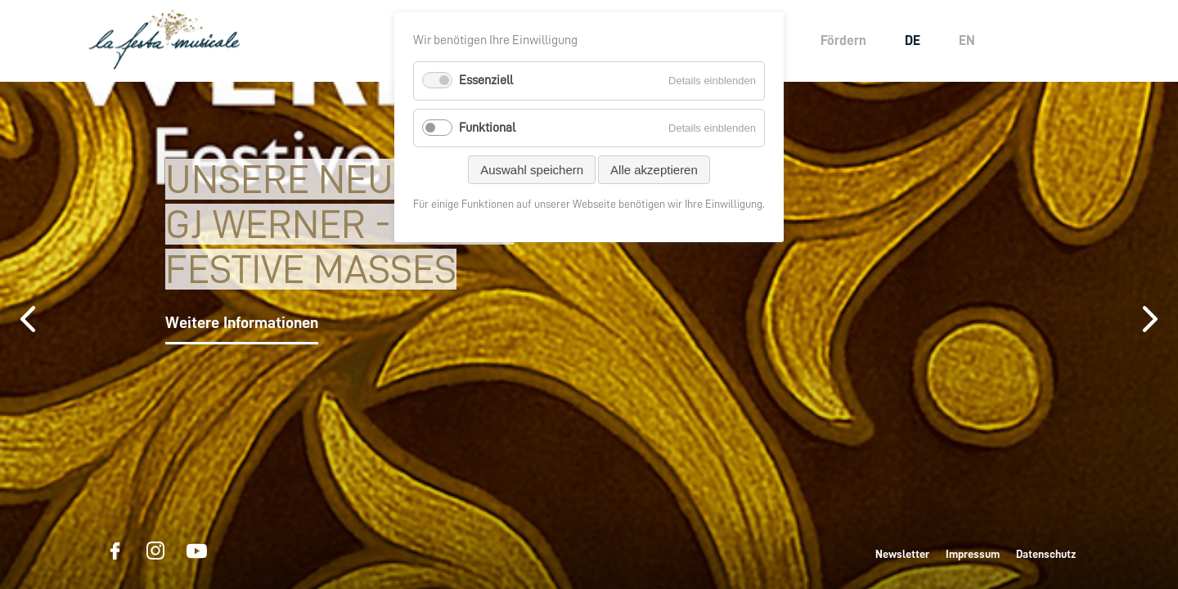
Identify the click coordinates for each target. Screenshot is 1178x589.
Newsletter (902, 554)
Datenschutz (1046, 554)
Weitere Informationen (241, 322)
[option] (589, 335)
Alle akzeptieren (654, 170)
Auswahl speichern (531, 170)
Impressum (973, 554)
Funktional (487, 127)
